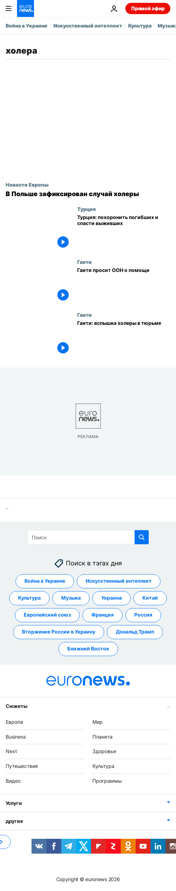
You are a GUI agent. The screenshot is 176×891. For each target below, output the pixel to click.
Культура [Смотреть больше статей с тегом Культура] (29, 598)
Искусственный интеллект (87, 26)
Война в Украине (26, 26)
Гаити (84, 262)
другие (14, 821)
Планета (102, 737)
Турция (86, 209)
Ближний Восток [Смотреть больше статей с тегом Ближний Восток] (88, 648)
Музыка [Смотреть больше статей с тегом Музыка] (71, 598)
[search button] (142, 537)
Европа (14, 722)
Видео (13, 781)
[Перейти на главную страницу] (25, 8)
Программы (107, 781)
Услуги (14, 803)
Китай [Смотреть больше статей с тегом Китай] (150, 598)
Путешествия (22, 766)
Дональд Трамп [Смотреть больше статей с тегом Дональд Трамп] (135, 632)
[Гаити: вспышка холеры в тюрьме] (123, 338)
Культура (140, 26)
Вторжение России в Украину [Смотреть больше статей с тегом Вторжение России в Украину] (58, 632)
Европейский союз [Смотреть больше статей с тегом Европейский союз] (47, 615)
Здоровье (104, 751)
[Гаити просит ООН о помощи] (123, 285)
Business (16, 737)
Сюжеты (16, 706)
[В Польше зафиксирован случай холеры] (88, 194)
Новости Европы (27, 184)
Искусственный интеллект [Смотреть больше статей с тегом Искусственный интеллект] (119, 581)
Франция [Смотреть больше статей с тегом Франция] (102, 615)
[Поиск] (88, 537)
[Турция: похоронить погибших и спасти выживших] (123, 232)
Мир (97, 722)
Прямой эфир (148, 8)
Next (11, 751)
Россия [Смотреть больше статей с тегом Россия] (143, 615)
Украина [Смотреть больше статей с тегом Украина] (111, 598)
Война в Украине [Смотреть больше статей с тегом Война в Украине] (44, 581)
